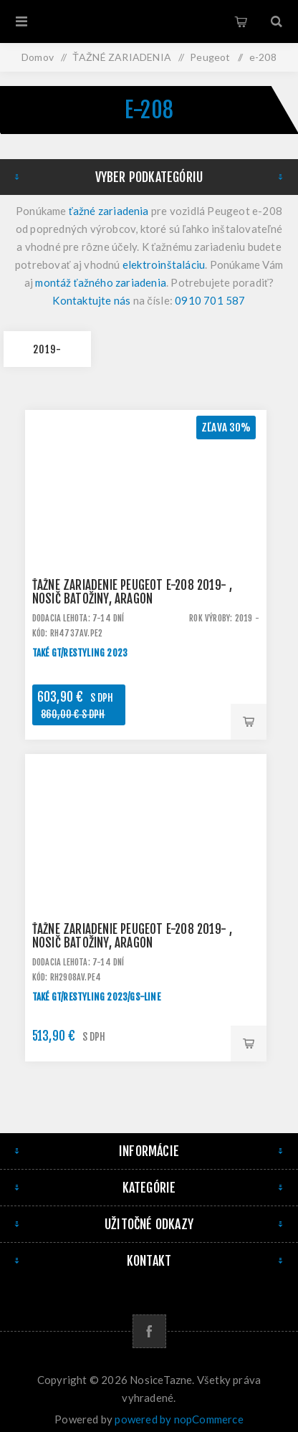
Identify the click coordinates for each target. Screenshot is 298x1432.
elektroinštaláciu (163, 264)
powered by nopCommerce (179, 1419)
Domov (37, 57)
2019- (47, 349)
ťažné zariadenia (109, 210)
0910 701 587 (210, 300)
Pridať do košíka (248, 722)
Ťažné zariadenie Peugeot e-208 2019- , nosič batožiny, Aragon (132, 592)
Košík (241, 21)
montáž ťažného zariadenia (100, 282)
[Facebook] (149, 1331)
